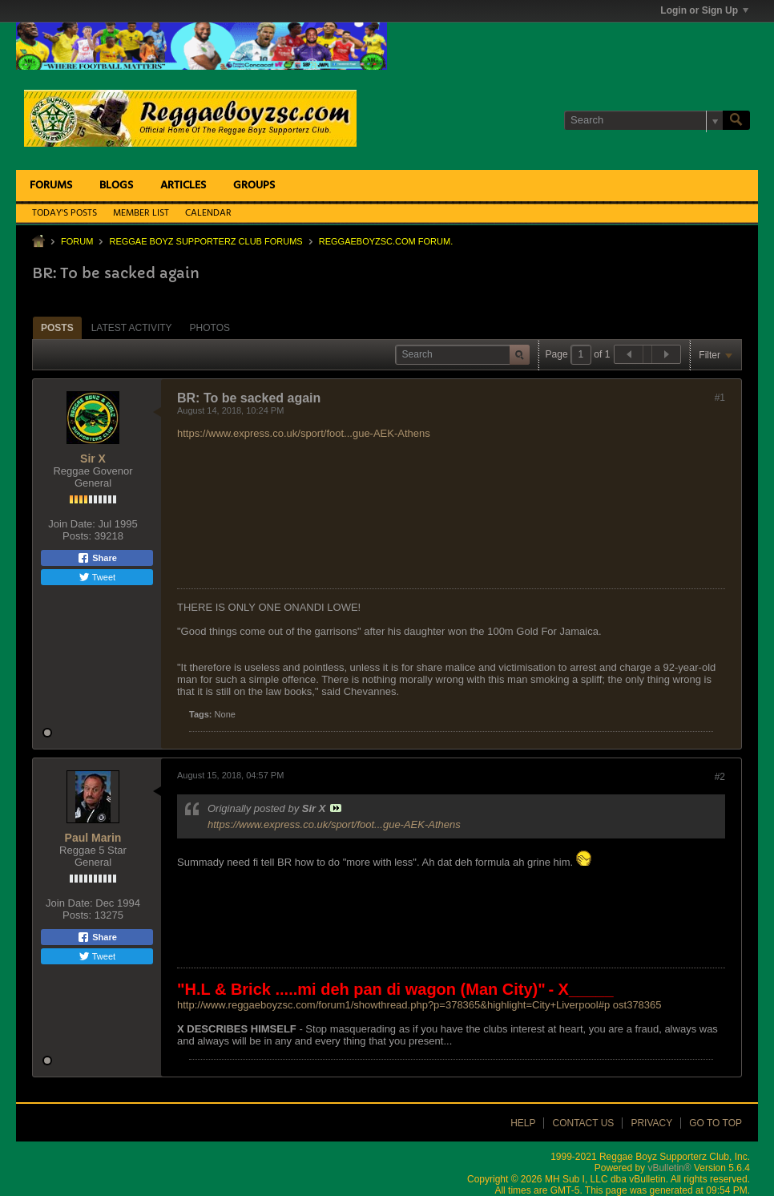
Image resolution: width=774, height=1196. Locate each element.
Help (522, 1123)
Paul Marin (93, 837)
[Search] (643, 120)
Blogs (116, 185)
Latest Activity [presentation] (131, 327)
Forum (77, 241)
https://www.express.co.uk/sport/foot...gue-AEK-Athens (303, 433)
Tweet (97, 577)
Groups (254, 185)
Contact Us (583, 1123)
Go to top (715, 1123)
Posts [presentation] (57, 327)
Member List (141, 213)
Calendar (208, 213)
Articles (183, 185)
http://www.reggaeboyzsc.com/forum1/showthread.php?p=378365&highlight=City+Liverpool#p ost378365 (419, 1005)
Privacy (651, 1123)
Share (97, 558)
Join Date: (71, 524)
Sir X (93, 458)
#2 (720, 776)
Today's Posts (64, 213)
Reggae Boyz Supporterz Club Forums (205, 241)
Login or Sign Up (704, 10)
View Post (335, 808)
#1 (720, 397)
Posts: (76, 536)
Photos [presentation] (210, 327)
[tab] (57, 327)
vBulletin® (669, 1168)
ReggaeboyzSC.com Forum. (386, 241)
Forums (51, 185)
